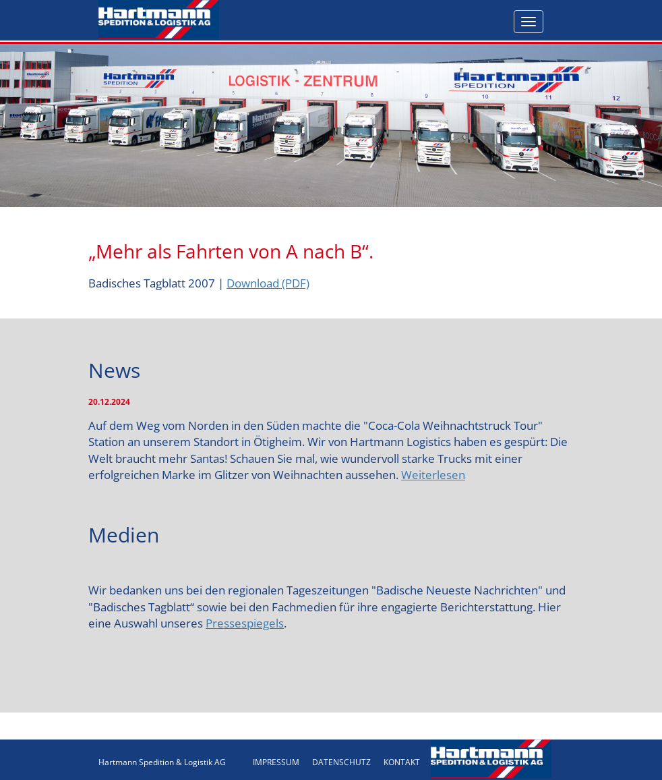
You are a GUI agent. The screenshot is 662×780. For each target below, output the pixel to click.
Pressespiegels (245, 623)
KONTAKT (402, 762)
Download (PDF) (268, 283)
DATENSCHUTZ (341, 762)
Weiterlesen (433, 474)
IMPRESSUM (276, 762)
